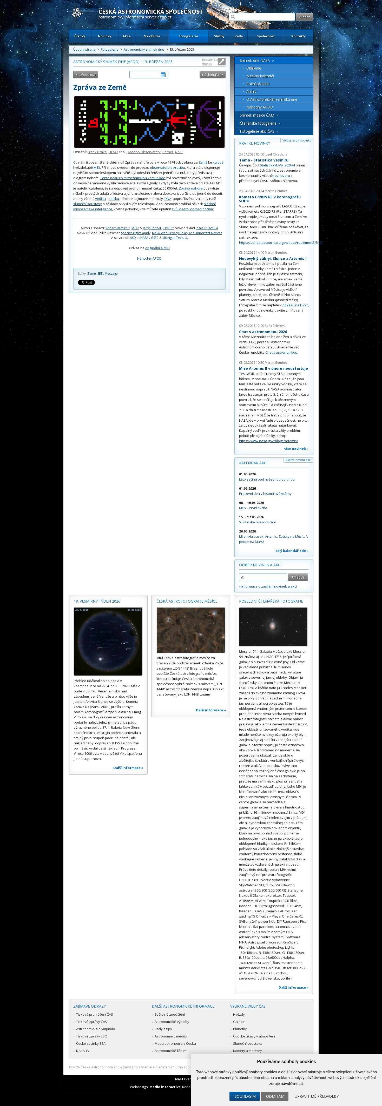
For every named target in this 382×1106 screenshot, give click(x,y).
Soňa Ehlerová (275, 325)
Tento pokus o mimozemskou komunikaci (133, 178)
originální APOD (157, 248)
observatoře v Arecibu (167, 167)
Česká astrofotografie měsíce (186, 601)
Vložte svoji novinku (296, 140)
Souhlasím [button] (245, 1096)
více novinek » (296, 448)
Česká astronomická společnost (106, 1067)
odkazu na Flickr (295, 305)
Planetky (240, 1029)
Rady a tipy (163, 1029)
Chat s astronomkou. (281, 352)
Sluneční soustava (247, 1043)
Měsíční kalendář (260, 75)
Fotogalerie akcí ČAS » (259, 131)
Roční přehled (257, 83)
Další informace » (128, 767)
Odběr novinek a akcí (260, 564)
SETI (100, 273)
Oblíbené (253, 68)
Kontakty (298, 36)
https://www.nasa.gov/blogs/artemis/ (268, 441)
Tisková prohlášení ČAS (94, 1014)
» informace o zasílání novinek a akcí (268, 586)
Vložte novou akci (298, 460)
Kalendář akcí (253, 462)
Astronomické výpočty (172, 1021)
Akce (127, 36)
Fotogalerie (188, 36)
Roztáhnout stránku (210, 61)
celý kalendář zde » (292, 550)
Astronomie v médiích (171, 1036)
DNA (167, 198)
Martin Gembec (276, 191)
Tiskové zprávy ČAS (91, 1021)
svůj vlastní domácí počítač (193, 209)
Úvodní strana (84, 49)
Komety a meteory (247, 1050)
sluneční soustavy (87, 203)
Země (203, 162)
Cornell (168, 152)
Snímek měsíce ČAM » (259, 115)
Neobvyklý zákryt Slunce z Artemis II (273, 258)
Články (79, 36)
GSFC (155, 237)
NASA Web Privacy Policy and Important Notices (187, 233)
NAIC (178, 152)
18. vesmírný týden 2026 (97, 601)
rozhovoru (281, 175)
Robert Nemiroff (118, 228)
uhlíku (114, 198)
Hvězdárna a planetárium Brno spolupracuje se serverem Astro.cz (186, 1067)
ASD (133, 237)
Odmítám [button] (275, 1096)
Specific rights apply (135, 233)
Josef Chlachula (207, 228)
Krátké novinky (254, 143)
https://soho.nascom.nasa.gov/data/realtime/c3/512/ (281, 242)
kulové (218, 162)
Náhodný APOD (149, 258)
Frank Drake (97, 152)
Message (111, 273)
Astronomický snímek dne (144, 49)
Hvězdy (239, 1014)
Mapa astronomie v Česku (175, 1043)
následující (210, 74)
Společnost (266, 36)
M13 (97, 167)
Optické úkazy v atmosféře (254, 1036)
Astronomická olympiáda (95, 1029)
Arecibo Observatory (144, 152)
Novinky (104, 36)
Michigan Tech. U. (175, 237)
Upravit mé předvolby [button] (317, 1096)
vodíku (100, 198)
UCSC (113, 152)
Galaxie (239, 1021)
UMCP (167, 228)
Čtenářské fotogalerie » (260, 123)
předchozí (88, 74)
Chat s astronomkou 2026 (263, 331)
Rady (239, 36)
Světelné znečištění (170, 1014)
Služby (219, 36)
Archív (251, 91)
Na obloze (152, 36)
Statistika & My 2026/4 (277, 165)
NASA (144, 237)
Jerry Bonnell (152, 228)
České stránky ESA (91, 1043)
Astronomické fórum (171, 1050)
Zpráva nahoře (191, 188)
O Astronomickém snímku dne (271, 99)
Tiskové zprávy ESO (91, 1036)
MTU (134, 228)
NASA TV (82, 1050)
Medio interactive (165, 1086)
